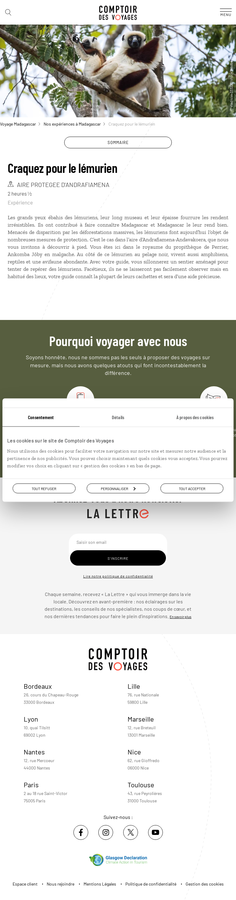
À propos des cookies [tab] (195, 417)
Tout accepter (192, 488)
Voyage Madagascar (20, 124)
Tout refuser (44, 488)
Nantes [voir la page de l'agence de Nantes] (34, 752)
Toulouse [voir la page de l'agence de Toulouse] (141, 785)
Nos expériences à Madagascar (74, 124)
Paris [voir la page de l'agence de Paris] (31, 785)
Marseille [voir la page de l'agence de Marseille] (141, 719)
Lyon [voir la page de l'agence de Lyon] (31, 719)
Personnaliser (118, 488)
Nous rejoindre (60, 883)
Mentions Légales (100, 883)
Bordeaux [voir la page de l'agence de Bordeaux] (38, 686)
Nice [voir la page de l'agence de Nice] (134, 752)
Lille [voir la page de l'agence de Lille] (134, 686)
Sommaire (118, 142)
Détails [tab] (118, 417)
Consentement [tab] (41, 417)
